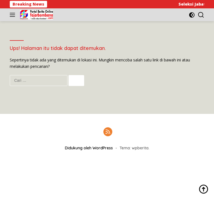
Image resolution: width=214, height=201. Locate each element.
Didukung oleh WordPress (89, 147)
